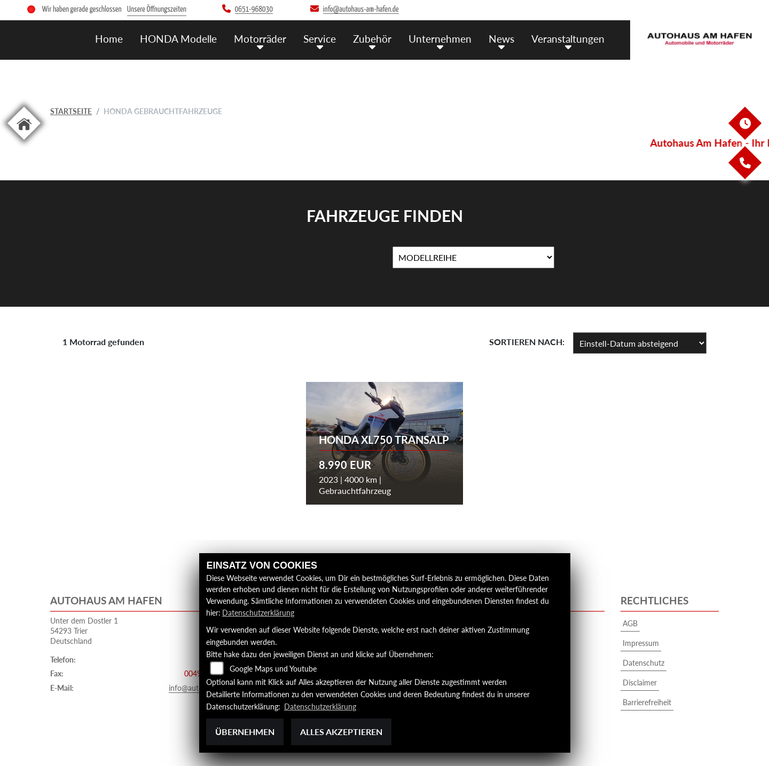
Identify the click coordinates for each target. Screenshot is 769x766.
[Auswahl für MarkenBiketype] (473, 257)
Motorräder (260, 38)
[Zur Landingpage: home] (24, 142)
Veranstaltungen (568, 38)
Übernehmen (244, 732)
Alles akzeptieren (341, 732)
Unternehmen (440, 38)
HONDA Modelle (178, 38)
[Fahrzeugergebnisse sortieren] (640, 343)
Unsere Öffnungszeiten (156, 9)
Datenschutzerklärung (258, 612)
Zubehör (372, 38)
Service (319, 38)
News (501, 38)
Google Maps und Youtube (273, 669)
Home (109, 38)
